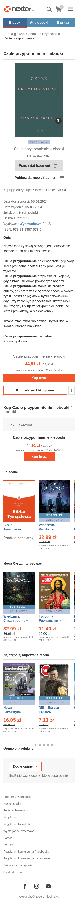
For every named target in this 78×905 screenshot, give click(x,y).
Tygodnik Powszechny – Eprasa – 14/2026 (52, 621)
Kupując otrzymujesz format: (24, 190)
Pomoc (7, 838)
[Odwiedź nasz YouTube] (48, 886)
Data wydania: (14, 207)
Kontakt (8, 844)
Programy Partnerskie (17, 796)
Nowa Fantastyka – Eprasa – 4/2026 (15, 712)
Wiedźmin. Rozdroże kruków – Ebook (51, 529)
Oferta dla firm (12, 872)
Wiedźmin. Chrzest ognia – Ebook (15, 621)
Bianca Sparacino (38, 155)
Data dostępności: (17, 201)
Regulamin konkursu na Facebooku (26, 851)
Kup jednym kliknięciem (35, 390)
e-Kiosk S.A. (51, 896)
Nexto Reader (12, 803)
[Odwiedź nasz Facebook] (25, 886)
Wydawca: (11, 224)
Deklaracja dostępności (18, 865)
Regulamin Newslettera (18, 824)
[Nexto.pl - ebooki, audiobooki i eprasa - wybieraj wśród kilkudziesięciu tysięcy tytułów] (19, 9)
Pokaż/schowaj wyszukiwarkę (49, 9)
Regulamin (10, 817)
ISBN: (8, 229)
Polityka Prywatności (16, 810)
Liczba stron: (13, 218)
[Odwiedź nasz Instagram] (36, 886)
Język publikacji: (15, 212)
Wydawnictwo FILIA (35, 224)
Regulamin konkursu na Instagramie (26, 858)
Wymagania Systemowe (19, 831)
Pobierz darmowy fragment (36, 177)
